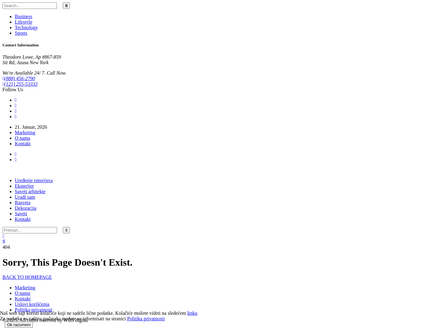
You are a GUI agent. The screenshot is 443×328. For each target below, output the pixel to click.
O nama (22, 138)
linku (192, 313)
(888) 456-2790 (18, 78)
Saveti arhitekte (30, 191)
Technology (26, 27)
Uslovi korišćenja (32, 304)
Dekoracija (25, 208)
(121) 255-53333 (20, 84)
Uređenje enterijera (34, 180)
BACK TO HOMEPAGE (27, 277)
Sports (21, 33)
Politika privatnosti (33, 309)
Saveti (21, 213)
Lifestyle (23, 22)
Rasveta (22, 202)
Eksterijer (24, 186)
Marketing (25, 132)
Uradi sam (25, 197)
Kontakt (23, 143)
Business (23, 16)
